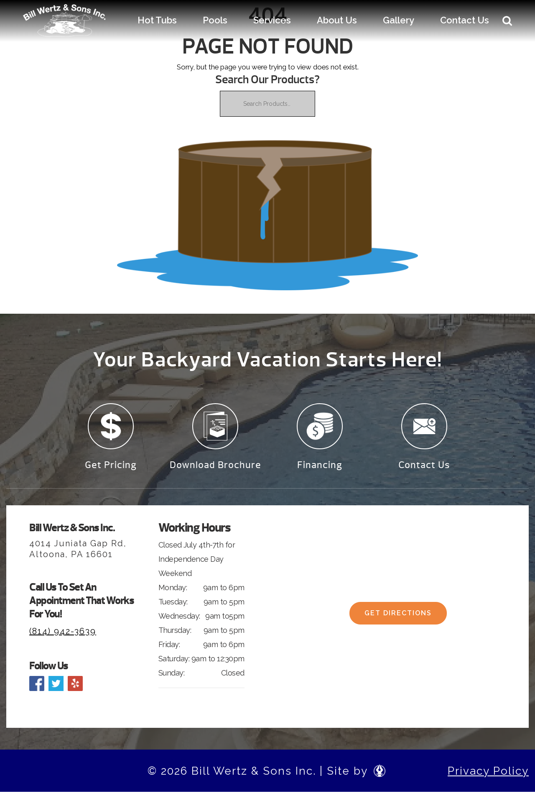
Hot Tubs (157, 20)
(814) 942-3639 (62, 635)
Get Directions (398, 620)
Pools (215, 20)
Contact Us (464, 20)
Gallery (398, 20)
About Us (337, 20)
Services (272, 20)
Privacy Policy (488, 774)
